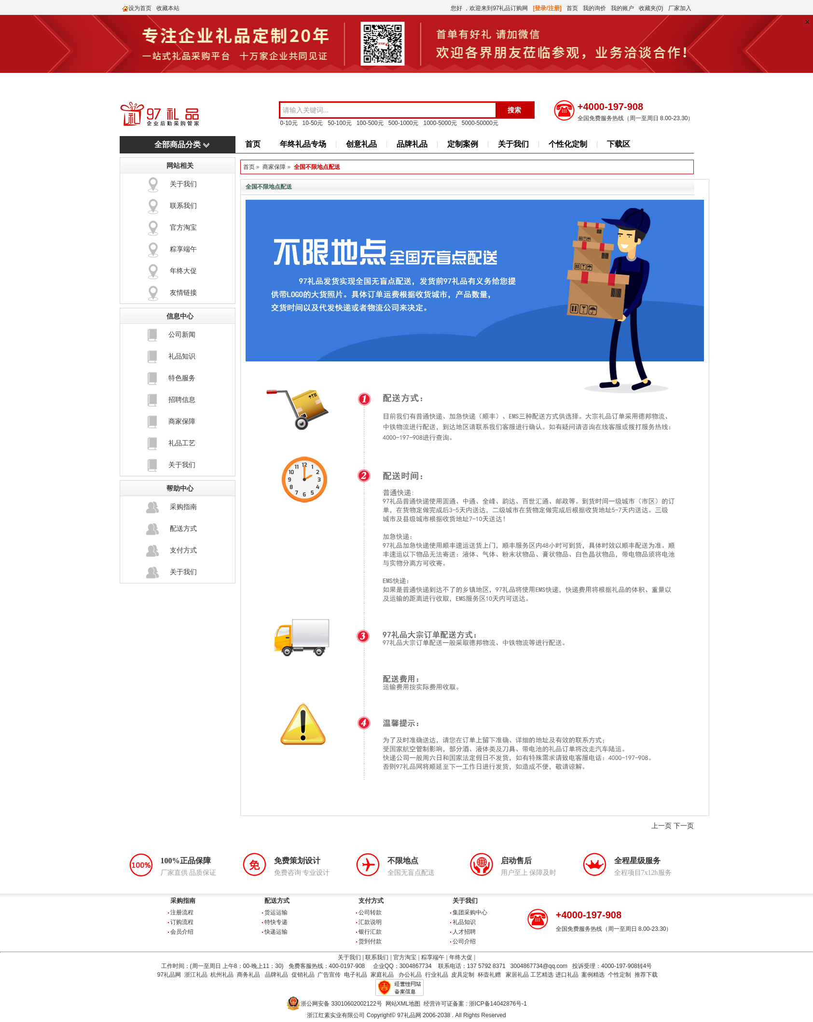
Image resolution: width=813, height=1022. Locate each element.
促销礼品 (303, 974)
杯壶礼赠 (489, 974)
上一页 (661, 825)
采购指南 (183, 507)
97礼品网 (169, 974)
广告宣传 (329, 974)
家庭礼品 (382, 974)
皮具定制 (462, 974)
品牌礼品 (412, 144)
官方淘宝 (183, 227)
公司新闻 (181, 334)
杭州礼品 (222, 974)
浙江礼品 (195, 974)
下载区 (618, 144)
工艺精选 (541, 974)
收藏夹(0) (651, 8)
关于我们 (513, 144)
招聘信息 (181, 399)
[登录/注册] (547, 8)
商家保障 (181, 421)
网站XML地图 (403, 1003)
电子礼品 (355, 974)
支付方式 (183, 550)
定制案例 (462, 144)
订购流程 (181, 922)
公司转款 (370, 912)
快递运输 (276, 931)
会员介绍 (181, 931)
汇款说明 (370, 922)
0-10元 (289, 123)
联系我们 (183, 205)
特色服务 (181, 378)
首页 (572, 8)
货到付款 (370, 941)
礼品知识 (181, 356)
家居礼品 (517, 974)
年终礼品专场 (303, 144)
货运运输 (276, 912)
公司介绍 (464, 941)
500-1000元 (403, 123)
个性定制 (619, 974)
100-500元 (370, 123)
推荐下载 (646, 974)
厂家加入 (679, 8)
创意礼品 (361, 144)
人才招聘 (464, 931)
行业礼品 (436, 974)
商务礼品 (248, 974)
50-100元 (339, 123)
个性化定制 (568, 144)
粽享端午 (183, 249)
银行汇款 (370, 931)
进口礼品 (567, 974)
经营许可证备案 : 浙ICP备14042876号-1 (475, 1003)
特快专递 (276, 922)
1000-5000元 (439, 123)
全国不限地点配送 (317, 167)
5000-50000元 (480, 123)
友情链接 (183, 292)
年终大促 (183, 271)
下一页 (684, 825)
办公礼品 (410, 974)
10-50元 (313, 123)
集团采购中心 (470, 912)
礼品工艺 (181, 443)
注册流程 (181, 912)
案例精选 (593, 974)
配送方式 (183, 528)
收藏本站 (167, 8)
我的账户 (622, 8)
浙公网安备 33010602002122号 (341, 1003)
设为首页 (140, 8)
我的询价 (594, 8)
